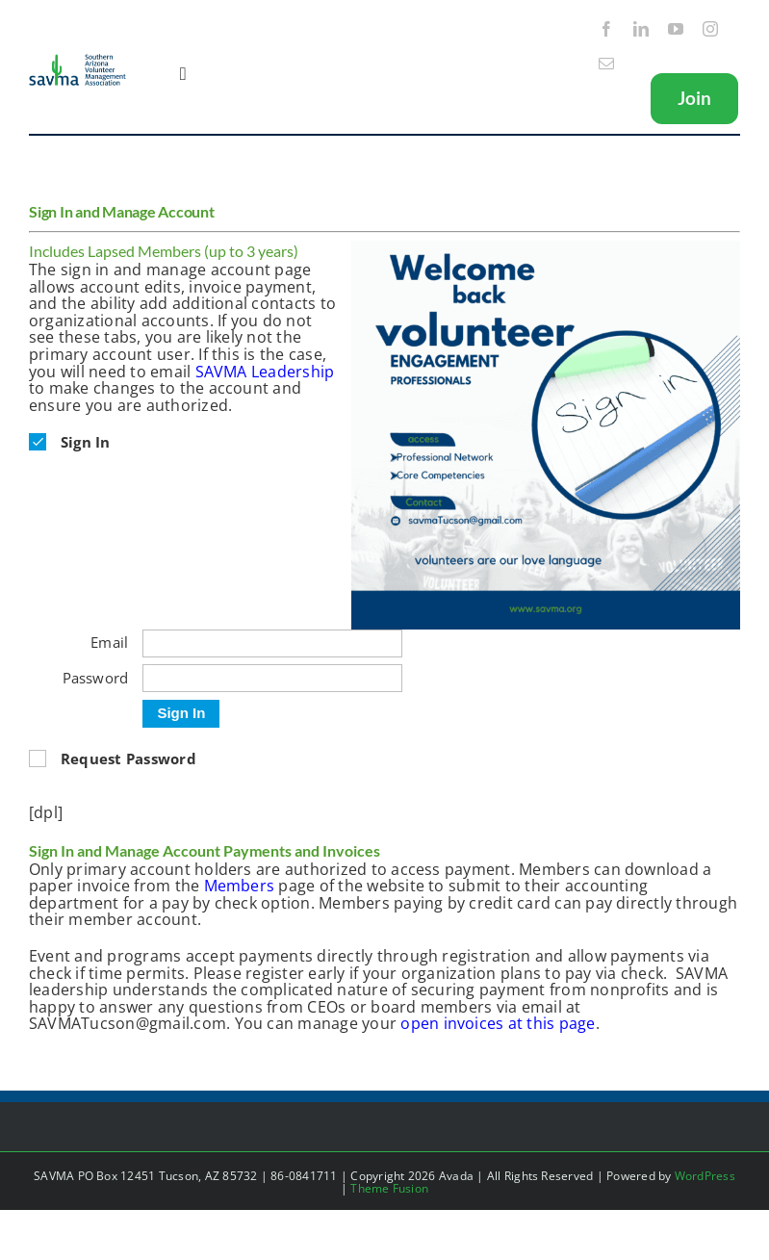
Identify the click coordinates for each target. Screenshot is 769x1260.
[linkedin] (641, 29)
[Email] (272, 643)
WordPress (705, 1176)
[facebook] (606, 29)
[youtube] (675, 29)
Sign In (181, 713)
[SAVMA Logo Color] (77, 60)
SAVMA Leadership (265, 371)
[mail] (606, 63)
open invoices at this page (497, 1023)
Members (239, 885)
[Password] (272, 678)
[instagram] (710, 29)
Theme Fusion (389, 1188)
